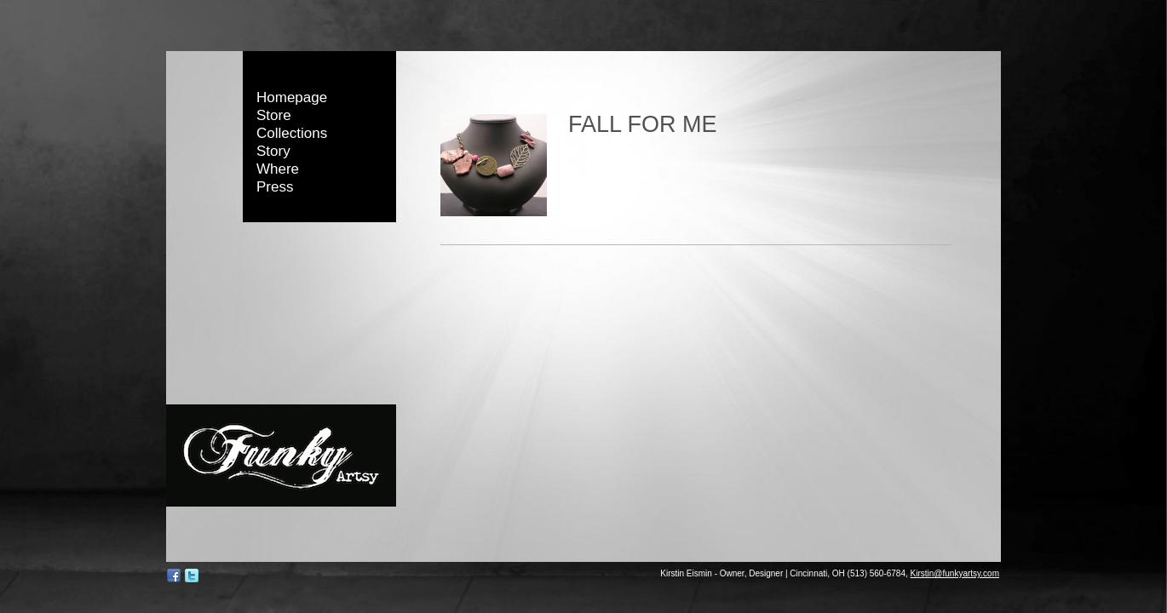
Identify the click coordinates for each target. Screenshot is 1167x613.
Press (274, 187)
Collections (291, 133)
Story (273, 151)
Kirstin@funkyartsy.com (955, 573)
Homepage (291, 97)
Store (273, 115)
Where (277, 169)
